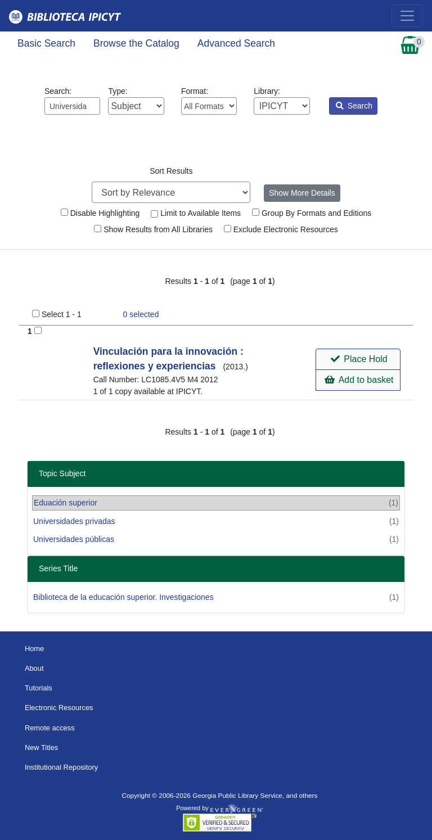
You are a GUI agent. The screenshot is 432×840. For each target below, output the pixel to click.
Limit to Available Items (196, 213)
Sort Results (171, 170)
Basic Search (46, 43)
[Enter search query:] (72, 106)
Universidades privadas (74, 521)
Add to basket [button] (359, 380)
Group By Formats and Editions (311, 213)
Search (354, 105)
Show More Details (302, 192)
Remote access (50, 728)
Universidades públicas (73, 539)
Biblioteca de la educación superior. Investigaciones (123, 597)
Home (34, 648)
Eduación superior (65, 502)
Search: (72, 101)
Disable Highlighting (100, 213)
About (34, 668)
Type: (136, 101)
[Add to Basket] (38, 330)
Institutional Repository (61, 767)
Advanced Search (236, 43)
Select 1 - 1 (62, 314)
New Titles (41, 747)
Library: (281, 101)
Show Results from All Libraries (153, 229)
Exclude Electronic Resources (281, 229)
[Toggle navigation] (407, 15)
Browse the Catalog (136, 43)
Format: (209, 101)
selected (141, 314)
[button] (358, 359)
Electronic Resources (59, 707)
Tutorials (38, 688)
